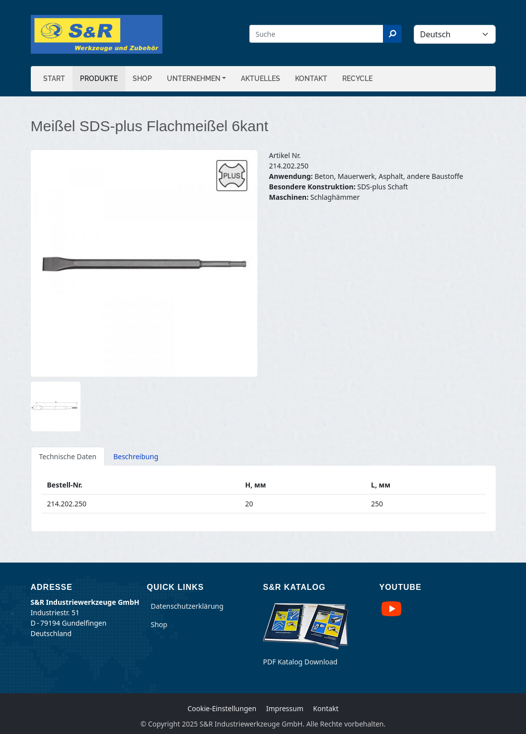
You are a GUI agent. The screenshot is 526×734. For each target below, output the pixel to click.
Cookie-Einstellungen (221, 708)
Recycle (357, 78)
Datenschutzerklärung (187, 606)
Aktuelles (260, 78)
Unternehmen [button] (194, 78)
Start (54, 78)
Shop (142, 78)
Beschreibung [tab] (135, 456)
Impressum (284, 708)
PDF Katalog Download (300, 661)
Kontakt (311, 78)
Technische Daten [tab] (68, 456)
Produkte (99, 78)
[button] (144, 263)
